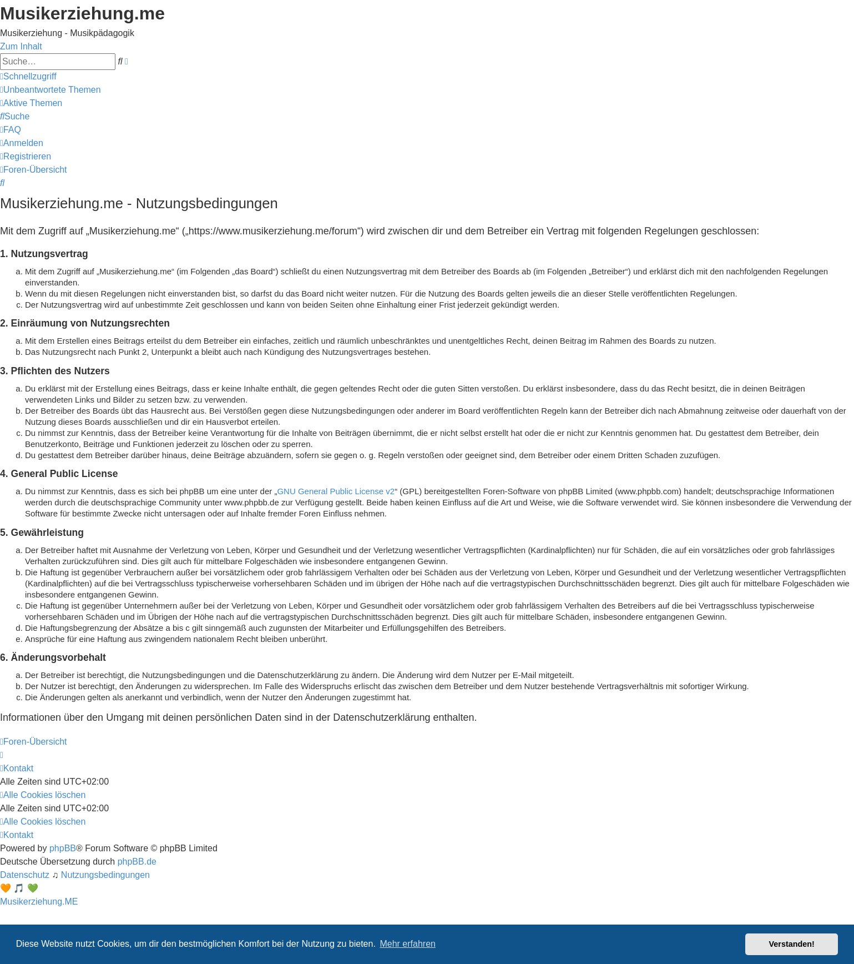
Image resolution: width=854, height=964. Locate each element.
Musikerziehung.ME (39, 901)
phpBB (62, 848)
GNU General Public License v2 (336, 491)
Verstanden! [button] (792, 944)
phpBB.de (137, 861)
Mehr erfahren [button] (408, 943)
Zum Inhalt (21, 46)
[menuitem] (50, 89)
